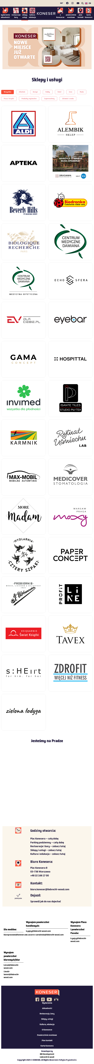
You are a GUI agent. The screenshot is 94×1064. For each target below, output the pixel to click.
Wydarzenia (47, 1003)
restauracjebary (16, 16)
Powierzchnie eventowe (47, 1035)
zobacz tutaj (58, 846)
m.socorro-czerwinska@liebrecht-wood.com (45, 935)
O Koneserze (47, 1030)
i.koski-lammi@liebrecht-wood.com (11, 975)
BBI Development (47, 1054)
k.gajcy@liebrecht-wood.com (38, 931)
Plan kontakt (47, 1041)
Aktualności (47, 1008)
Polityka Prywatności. (68, 1060)
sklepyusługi (24, 16)
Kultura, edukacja (47, 1025)
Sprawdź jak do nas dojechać (45, 901)
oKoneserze (60, 16)
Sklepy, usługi (47, 1019)
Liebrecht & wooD (47, 1057)
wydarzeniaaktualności (5, 16)
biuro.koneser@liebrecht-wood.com (49, 889)
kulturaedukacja (32, 16)
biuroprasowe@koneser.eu (15, 935)
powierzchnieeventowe (71, 16)
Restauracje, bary (47, 1014)
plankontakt (80, 16)
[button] (82, 3)
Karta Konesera (47, 1046)
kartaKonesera (88, 16)
